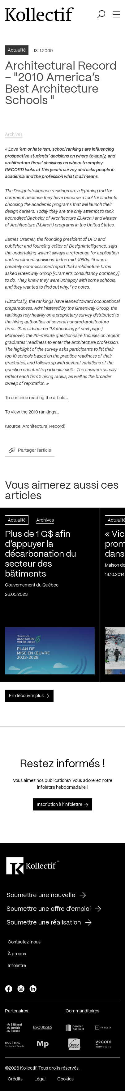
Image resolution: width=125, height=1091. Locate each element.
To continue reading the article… (36, 399)
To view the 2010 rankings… (32, 414)
